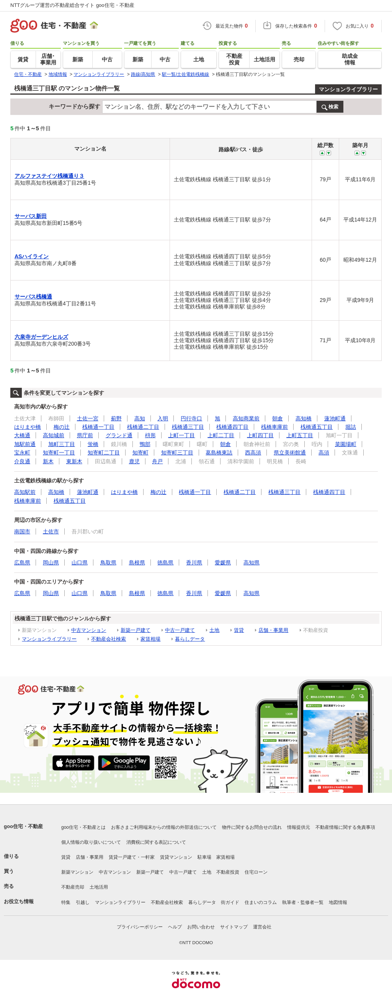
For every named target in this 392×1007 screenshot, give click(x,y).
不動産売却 (72, 887)
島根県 (137, 562)
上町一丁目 (181, 435)
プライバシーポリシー (140, 927)
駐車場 (204, 857)
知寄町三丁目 (177, 452)
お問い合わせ (201, 927)
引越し (83, 902)
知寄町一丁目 (59, 452)
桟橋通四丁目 (232, 427)
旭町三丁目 (61, 444)
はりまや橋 (27, 427)
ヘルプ (175, 927)
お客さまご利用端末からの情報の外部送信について (164, 827)
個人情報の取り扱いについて (91, 842)
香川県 (194, 562)
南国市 (22, 531)
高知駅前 (25, 492)
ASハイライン (32, 256)
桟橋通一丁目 (98, 427)
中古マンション (88, 630)
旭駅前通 (25, 444)
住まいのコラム (261, 902)
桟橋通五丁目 (317, 427)
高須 (323, 452)
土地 (214, 630)
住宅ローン (256, 872)
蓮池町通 (335, 418)
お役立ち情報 (19, 901)
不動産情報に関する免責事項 (345, 827)
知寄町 (140, 452)
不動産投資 (227, 872)
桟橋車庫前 (274, 427)
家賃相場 (150, 639)
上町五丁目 (299, 435)
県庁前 (85, 435)
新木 (48, 461)
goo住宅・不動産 (23, 826)
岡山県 (51, 562)
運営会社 (262, 927)
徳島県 (165, 562)
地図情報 (338, 902)
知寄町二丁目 (104, 452)
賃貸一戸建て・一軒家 (132, 857)
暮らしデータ (190, 639)
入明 (162, 418)
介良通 (22, 461)
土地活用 (99, 887)
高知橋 (304, 418)
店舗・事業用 (273, 630)
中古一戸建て (180, 630)
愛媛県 (223, 562)
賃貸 (239, 630)
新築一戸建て (135, 630)
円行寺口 (191, 418)
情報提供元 (298, 827)
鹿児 (134, 461)
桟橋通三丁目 (188, 427)
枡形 (150, 435)
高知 (139, 418)
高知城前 (53, 435)
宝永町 (22, 452)
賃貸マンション (176, 857)
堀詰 (350, 427)
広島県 (22, 562)
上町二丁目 (220, 435)
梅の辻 (62, 427)
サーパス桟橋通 (33, 297)
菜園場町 (345, 444)
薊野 (116, 418)
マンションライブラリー (348, 89)
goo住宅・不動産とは (83, 827)
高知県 (251, 562)
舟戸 (157, 461)
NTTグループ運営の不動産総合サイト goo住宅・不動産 (72, 5)
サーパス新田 (31, 216)
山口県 (80, 562)
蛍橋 (93, 444)
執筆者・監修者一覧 (302, 902)
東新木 (74, 461)
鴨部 (145, 444)
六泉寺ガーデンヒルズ (41, 337)
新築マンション (77, 872)
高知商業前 (246, 418)
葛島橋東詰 (219, 452)
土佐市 (51, 531)
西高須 (253, 452)
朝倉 (277, 418)
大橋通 (22, 435)
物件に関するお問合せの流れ (252, 827)
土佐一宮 (87, 418)
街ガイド (230, 902)
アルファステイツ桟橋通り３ (49, 176)
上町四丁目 (260, 435)
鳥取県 (108, 562)
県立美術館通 (290, 452)
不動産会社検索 (108, 639)
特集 (65, 902)
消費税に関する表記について (156, 842)
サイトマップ (234, 927)
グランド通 (119, 435)
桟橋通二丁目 (143, 427)
